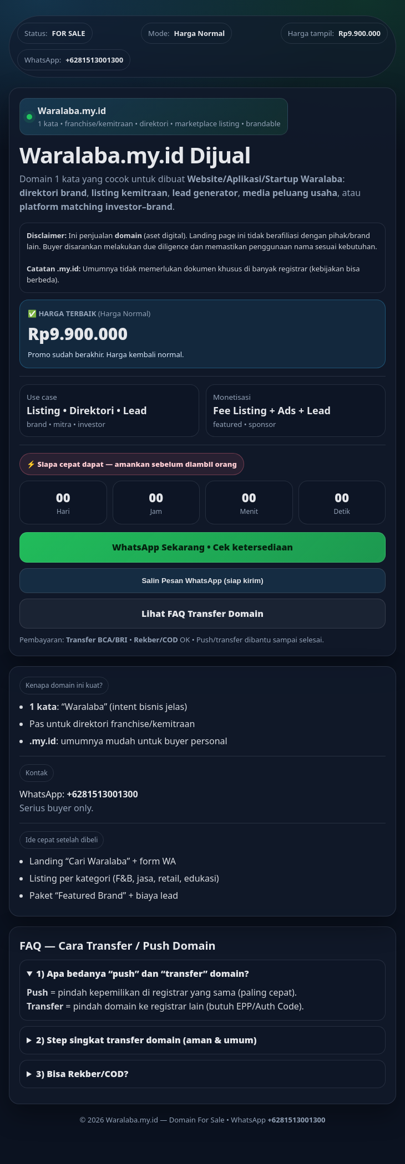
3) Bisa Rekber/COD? (82, 1074)
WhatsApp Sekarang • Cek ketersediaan (202, 547)
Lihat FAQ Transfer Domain (202, 613)
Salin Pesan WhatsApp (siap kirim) (202, 580)
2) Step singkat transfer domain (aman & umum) (146, 1040)
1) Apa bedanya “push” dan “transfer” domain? (142, 973)
